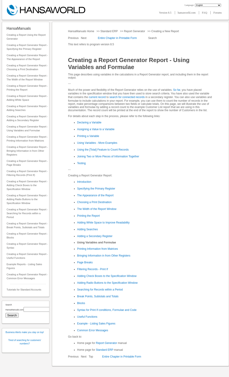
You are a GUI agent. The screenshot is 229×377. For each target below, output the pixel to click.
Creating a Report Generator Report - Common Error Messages (27, 276)
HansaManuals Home (81, 31)
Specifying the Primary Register (96, 188)
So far (176, 89)
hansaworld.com (187, 12)
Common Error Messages (92, 330)
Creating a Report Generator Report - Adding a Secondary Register (27, 118)
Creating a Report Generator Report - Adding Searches (27, 108)
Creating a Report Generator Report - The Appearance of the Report (27, 57)
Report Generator (134, 31)
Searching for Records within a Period (100, 289)
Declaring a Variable (89, 122)
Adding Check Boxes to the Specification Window (106, 276)
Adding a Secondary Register (94, 236)
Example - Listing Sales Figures (96, 323)
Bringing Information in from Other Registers (103, 255)
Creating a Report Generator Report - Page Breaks (27, 163)
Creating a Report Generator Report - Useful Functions (27, 256)
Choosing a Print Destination (94, 202)
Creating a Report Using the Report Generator (26, 37)
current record (97, 97)
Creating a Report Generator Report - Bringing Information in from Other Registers (27, 151)
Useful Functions (87, 316)
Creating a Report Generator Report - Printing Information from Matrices (27, 138)
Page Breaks (85, 262)
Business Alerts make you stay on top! (25, 332)
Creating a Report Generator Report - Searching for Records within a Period (27, 213)
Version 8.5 (165, 12)
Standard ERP (109, 31)
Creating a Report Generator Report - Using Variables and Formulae (27, 128)
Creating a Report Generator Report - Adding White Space (27, 98)
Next (84, 38)
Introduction (84, 181)
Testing (81, 163)
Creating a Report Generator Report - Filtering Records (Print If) (27, 173)
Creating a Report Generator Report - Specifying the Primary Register (27, 47)
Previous (73, 38)
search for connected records (127, 97)
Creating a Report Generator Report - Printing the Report (27, 87)
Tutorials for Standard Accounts (24, 289)
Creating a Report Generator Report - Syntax (27, 246)
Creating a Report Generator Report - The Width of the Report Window (27, 77)
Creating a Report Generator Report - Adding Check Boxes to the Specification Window (27, 185)
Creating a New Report (165, 31)
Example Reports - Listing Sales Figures (24, 266)
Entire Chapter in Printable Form (117, 38)
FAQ (205, 12)
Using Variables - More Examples (97, 142)
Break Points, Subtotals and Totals (98, 296)
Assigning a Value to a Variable (95, 129)
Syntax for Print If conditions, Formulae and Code (106, 310)
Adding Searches (87, 229)
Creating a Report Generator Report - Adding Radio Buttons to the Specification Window (27, 199)
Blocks (81, 303)
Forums (217, 12)
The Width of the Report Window (96, 209)
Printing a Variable (88, 136)
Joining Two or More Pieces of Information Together (108, 156)
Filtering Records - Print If (92, 269)
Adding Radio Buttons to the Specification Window (107, 282)
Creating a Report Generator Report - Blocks (27, 235)
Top (91, 356)
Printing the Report (88, 215)
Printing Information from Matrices (97, 248)
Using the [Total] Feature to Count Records (103, 149)
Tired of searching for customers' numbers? (24, 342)
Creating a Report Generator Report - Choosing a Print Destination (27, 67)
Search (152, 38)
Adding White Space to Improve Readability (103, 222)
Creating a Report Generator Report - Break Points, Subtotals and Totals (27, 225)
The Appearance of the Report (95, 195)
